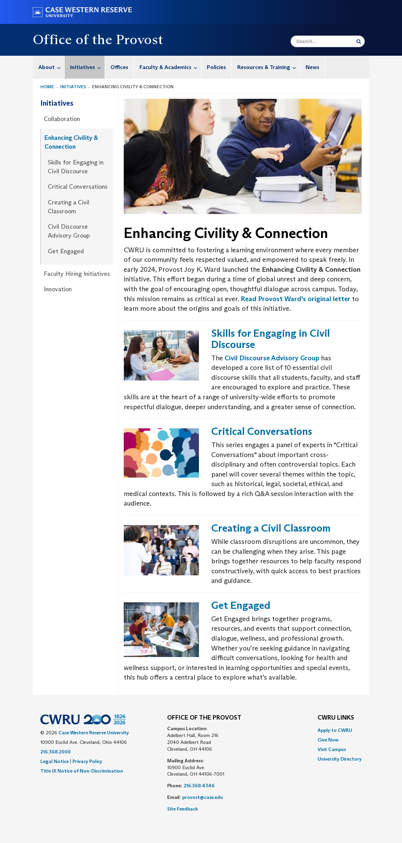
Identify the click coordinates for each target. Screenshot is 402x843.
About (51, 67)
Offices (119, 67)
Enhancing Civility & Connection (71, 142)
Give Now (328, 740)
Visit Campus (332, 749)
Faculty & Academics (170, 67)
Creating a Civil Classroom (68, 207)
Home (47, 86)
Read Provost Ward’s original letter (295, 299)
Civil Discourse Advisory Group (69, 231)
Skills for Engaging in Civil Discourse (76, 167)
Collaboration (62, 119)
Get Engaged (66, 251)
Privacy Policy (87, 761)
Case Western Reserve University (93, 733)
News (312, 67)
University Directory (340, 759)
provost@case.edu (202, 797)
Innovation (58, 289)
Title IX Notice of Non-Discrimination (81, 771)
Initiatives (87, 67)
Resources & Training (268, 67)
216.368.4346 (199, 785)
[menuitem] (49, 67)
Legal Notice (54, 761)
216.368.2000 (55, 752)
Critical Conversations (78, 186)
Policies (216, 67)
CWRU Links (336, 717)
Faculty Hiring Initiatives (77, 274)
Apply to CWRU (335, 730)
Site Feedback (182, 809)
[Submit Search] (359, 41)
